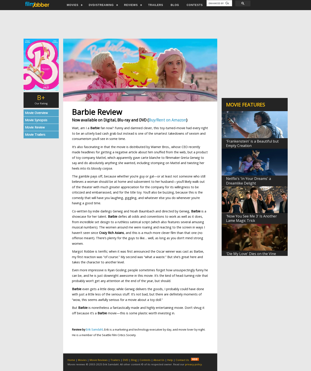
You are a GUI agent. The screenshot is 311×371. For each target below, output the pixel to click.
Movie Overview (36, 113)
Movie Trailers (35, 134)
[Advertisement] (155, 24)
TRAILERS (155, 5)
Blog (134, 360)
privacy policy (193, 364)
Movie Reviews (99, 360)
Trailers (115, 360)
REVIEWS (131, 5)
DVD (125, 360)
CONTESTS (195, 5)
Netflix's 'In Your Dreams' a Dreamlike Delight (248, 180)
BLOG (175, 5)
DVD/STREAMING (101, 5)
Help (170, 360)
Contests (145, 360)
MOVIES (73, 5)
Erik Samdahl (94, 329)
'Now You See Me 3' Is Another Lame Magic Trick (251, 218)
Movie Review (35, 127)
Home (71, 360)
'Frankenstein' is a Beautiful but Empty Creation (252, 143)
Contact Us (182, 360)
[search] (219, 3)
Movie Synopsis (36, 120)
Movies (82, 360)
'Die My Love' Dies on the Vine (251, 254)
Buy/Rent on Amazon (167, 120)
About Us (158, 360)
